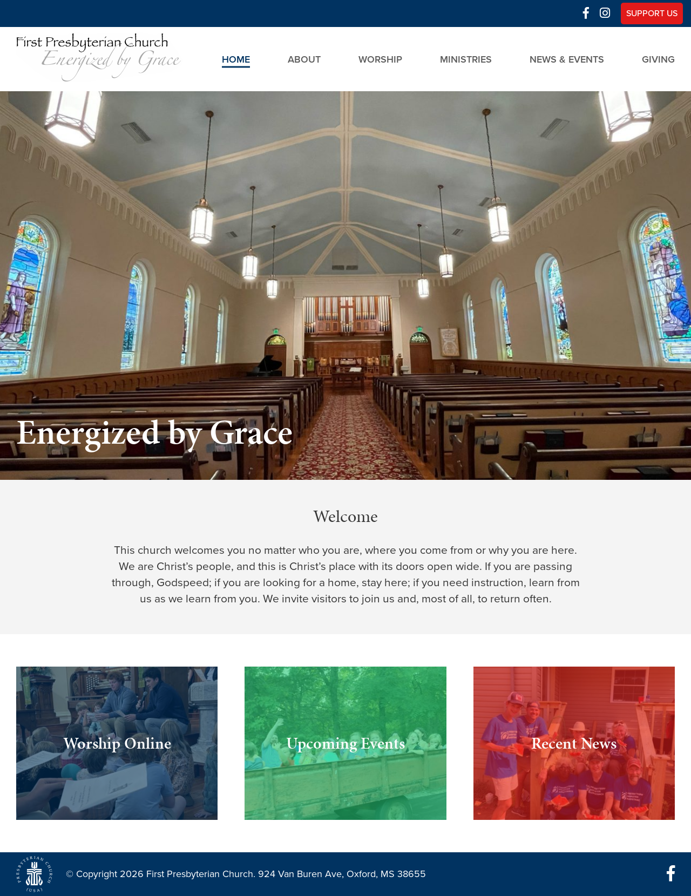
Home (236, 59)
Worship (380, 59)
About (304, 59)
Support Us (652, 13)
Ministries (466, 59)
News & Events (567, 59)
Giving (658, 59)
